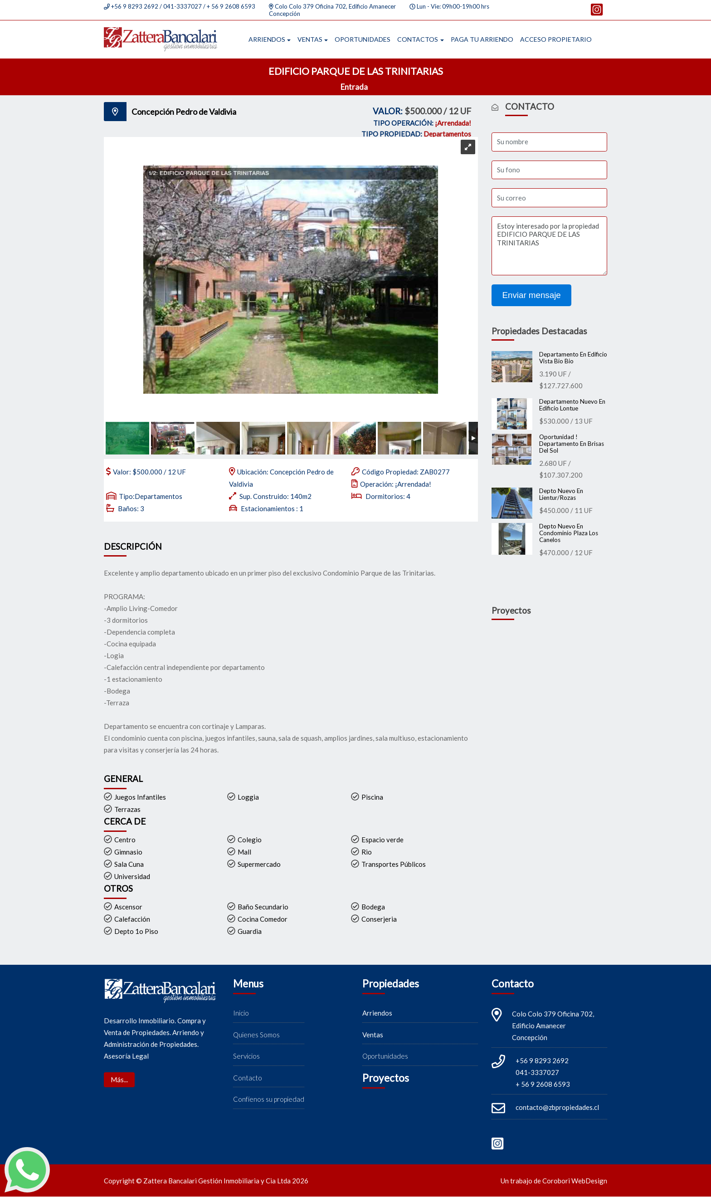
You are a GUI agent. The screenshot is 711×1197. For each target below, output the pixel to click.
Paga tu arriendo (482, 39)
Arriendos (266, 39)
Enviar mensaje (531, 295)
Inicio (241, 1013)
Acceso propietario (556, 39)
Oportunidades (362, 39)
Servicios (246, 1056)
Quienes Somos (256, 1035)
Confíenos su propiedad (268, 1099)
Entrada (355, 87)
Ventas (309, 39)
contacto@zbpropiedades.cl (557, 1108)
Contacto (247, 1078)
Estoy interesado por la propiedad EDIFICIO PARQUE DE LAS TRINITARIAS (549, 246)
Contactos (417, 39)
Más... (119, 1080)
